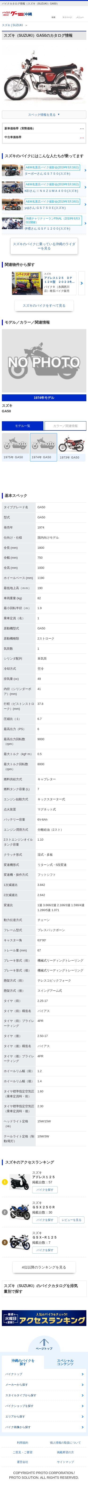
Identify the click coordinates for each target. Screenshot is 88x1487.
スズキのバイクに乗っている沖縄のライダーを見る (44, 246)
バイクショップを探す (19, 1406)
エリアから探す (15, 1416)
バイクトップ (13, 1374)
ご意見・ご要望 (22, 1452)
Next (81, 283)
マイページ (67, 17)
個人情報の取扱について (65, 1442)
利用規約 (22, 1442)
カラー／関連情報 (65, 426)
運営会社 (22, 1462)
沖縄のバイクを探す (22, 1362)
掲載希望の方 (65, 1452)
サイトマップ (65, 1462)
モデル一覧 (22, 426)
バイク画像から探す (18, 1427)
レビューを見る (71, 1220)
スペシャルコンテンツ (65, 1362)
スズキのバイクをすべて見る (44, 305)
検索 (53, 17)
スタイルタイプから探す (20, 1395)
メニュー (80, 17)
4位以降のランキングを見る (44, 1267)
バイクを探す (45, 1189)
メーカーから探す (16, 1384)
